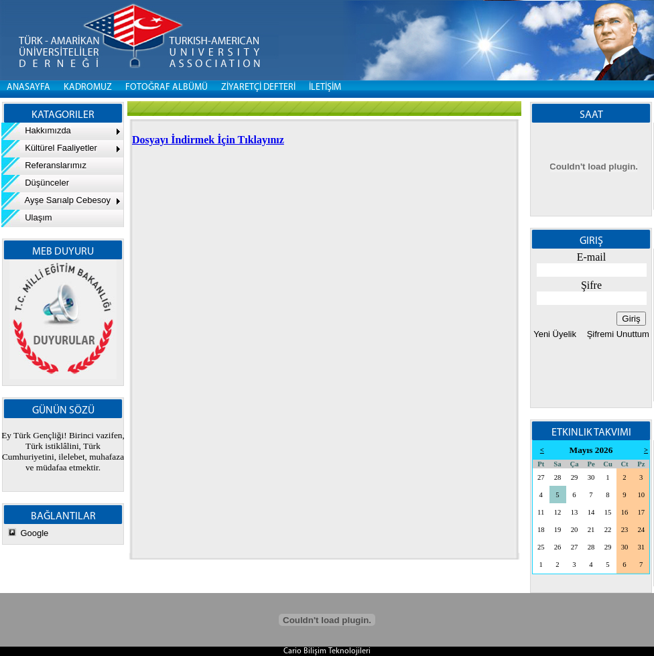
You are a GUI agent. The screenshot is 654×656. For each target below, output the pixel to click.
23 (625, 529)
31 (641, 547)
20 (574, 529)
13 (574, 512)
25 (541, 547)
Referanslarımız (43, 165)
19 (558, 529)
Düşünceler (35, 183)
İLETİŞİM (325, 87)
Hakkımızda (36, 130)
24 (641, 529)
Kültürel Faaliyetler (49, 148)
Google (34, 533)
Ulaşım (26, 217)
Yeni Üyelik (554, 334)
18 (541, 529)
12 (558, 512)
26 (558, 547)
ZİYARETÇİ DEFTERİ (258, 87)
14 (591, 512)
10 (641, 495)
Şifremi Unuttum (616, 334)
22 (608, 529)
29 (574, 477)
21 (591, 529)
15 (608, 512)
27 (541, 477)
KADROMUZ (88, 87)
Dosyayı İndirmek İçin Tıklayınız (208, 139)
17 (641, 512)
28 (558, 477)
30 (591, 477)
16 (625, 512)
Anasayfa (28, 87)
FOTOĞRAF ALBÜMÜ (166, 87)
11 (540, 512)
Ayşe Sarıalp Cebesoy (56, 200)
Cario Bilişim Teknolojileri (327, 651)
